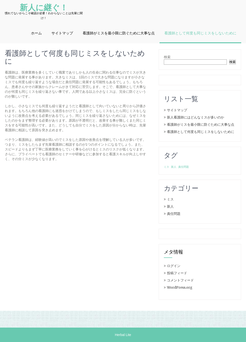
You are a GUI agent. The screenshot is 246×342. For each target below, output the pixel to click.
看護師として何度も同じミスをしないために (200, 33)
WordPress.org (179, 287)
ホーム (36, 33)
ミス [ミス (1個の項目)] (166, 166)
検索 (167, 57)
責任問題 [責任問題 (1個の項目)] (183, 166)
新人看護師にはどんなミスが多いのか (195, 117)
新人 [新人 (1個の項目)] (173, 166)
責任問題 (173, 213)
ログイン (173, 266)
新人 (170, 206)
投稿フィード (177, 273)
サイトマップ (62, 33)
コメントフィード (180, 280)
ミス (170, 199)
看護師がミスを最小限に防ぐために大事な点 (119, 33)
